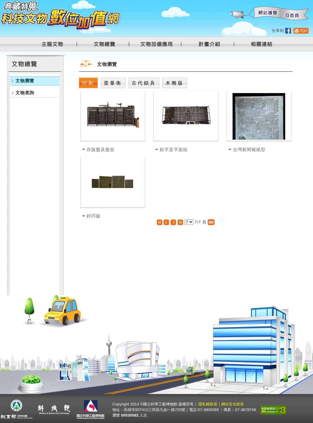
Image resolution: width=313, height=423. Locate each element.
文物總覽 (107, 44)
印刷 (88, 83)
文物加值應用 (159, 44)
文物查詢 (25, 92)
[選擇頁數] (189, 222)
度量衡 (113, 83)
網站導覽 (266, 13)
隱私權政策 (207, 404)
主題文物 (56, 44)
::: (230, 3)
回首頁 (291, 13)
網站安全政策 (232, 404)
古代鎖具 (144, 83)
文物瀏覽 (25, 80)
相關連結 (258, 44)
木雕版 (175, 83)
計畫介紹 (210, 44)
